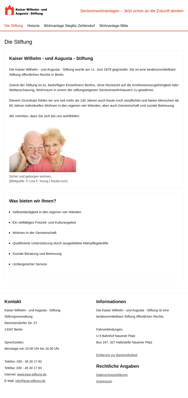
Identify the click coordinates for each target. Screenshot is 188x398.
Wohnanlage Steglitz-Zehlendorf (69, 26)
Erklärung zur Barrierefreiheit (116, 355)
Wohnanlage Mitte (113, 26)
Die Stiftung (13, 26)
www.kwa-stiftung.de (31, 374)
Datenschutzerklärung (111, 375)
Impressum (104, 381)
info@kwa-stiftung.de (30, 381)
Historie (33, 26)
